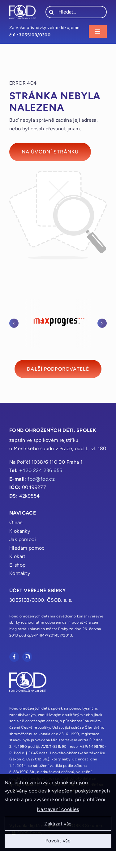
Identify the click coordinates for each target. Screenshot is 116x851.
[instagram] (27, 657)
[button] (14, 323)
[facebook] (14, 657)
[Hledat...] (76, 12)
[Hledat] (51, 12)
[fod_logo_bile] (22, 7)
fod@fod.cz (41, 479)
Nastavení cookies (58, 811)
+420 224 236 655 (40, 470)
